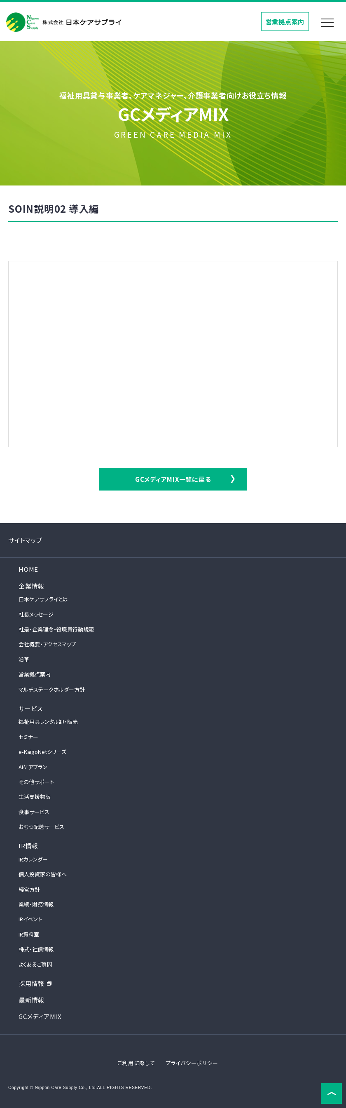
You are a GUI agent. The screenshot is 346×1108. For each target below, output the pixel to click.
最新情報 (31, 1000)
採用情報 (35, 983)
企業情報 (31, 586)
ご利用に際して (136, 1063)
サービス (31, 708)
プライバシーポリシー (192, 1063)
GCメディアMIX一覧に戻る (173, 479)
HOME (28, 569)
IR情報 (28, 846)
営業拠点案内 (285, 21)
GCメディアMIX (40, 1016)
